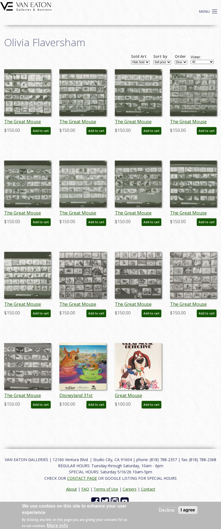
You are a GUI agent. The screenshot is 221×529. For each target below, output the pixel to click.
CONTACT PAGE (82, 478)
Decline (167, 510)
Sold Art (139, 56)
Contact (148, 489)
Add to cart (41, 131)
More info (57, 525)
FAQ (85, 489)
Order (180, 56)
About (71, 489)
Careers (130, 489)
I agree (188, 510)
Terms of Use (106, 489)
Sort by (160, 56)
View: (196, 57)
